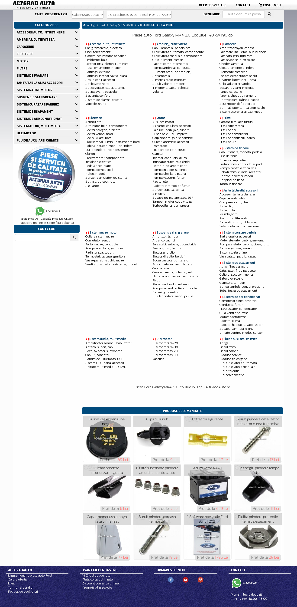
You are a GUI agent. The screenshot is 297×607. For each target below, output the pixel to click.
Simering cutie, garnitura (169, 80)
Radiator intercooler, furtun (171, 186)
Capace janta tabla (232, 198)
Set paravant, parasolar (101, 91)
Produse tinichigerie (233, 359)
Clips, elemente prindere (237, 67)
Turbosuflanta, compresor (170, 205)
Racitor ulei (160, 181)
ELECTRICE (25, 54)
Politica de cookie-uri (23, 591)
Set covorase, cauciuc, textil (105, 87)
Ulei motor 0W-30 (165, 347)
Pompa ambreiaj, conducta (171, 67)
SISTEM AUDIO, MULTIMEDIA (39, 126)
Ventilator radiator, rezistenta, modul (111, 264)
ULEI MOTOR (26, 133)
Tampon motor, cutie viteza (172, 201)
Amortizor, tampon (165, 236)
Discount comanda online (100, 583)
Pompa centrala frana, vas (238, 168)
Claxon (90, 153)
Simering (158, 193)
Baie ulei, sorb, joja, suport (170, 130)
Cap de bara (160, 268)
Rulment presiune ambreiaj (171, 72)
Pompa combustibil (99, 170)
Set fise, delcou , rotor (100, 181)
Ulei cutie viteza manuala (237, 367)
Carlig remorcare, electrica (103, 48)
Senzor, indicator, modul (237, 176)
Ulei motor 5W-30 (165, 355)
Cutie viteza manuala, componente (177, 56)
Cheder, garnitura (231, 64)
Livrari (12, 583)
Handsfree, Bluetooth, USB (104, 359)
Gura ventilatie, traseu (235, 313)
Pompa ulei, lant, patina (169, 173)
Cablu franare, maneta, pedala (241, 152)
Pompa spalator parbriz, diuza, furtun (245, 244)
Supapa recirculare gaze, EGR (173, 197)
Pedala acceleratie (98, 166)
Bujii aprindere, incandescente (106, 150)
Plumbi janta (228, 214)
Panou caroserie (231, 91)
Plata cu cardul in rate (97, 579)
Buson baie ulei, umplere (170, 134)
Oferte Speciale (212, 5)
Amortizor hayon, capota (237, 48)
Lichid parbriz (229, 351)
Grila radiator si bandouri (236, 84)
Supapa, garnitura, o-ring (236, 328)
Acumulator (93, 122)
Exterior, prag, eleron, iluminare (107, 64)
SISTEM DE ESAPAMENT (35, 111)
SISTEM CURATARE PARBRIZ (38, 104)
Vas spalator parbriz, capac (238, 256)
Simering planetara (165, 292)
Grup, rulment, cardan (167, 60)
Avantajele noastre (99, 570)
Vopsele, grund (95, 104)
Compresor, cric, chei (234, 202)
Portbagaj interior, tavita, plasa (106, 76)
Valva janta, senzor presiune (239, 226)
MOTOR (23, 61)
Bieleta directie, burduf (168, 256)
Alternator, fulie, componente (106, 126)
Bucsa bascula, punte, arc (170, 260)
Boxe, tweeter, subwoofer (103, 351)
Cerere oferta (17, 579)
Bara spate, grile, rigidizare (237, 60)
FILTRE (22, 68)
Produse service (231, 355)
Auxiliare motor (163, 122)
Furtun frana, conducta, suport (241, 164)
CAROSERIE (25, 47)
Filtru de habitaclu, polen (237, 138)
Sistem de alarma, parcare (103, 100)
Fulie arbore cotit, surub (169, 150)
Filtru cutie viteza (232, 126)
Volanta (157, 91)
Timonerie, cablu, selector (171, 87)
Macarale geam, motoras (237, 87)
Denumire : (212, 14)
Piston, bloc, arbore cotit (169, 166)
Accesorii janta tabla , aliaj (237, 194)
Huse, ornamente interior (103, 67)
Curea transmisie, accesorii (171, 142)
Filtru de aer (228, 130)
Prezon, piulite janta (234, 218)
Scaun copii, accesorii (100, 80)
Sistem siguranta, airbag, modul (241, 111)
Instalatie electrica (98, 162)
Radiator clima (230, 321)
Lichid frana (228, 347)
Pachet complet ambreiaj (170, 64)
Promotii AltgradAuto (97, 587)
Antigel (224, 343)
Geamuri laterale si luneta (238, 80)
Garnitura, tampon (232, 282)
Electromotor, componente (104, 158)
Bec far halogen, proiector (103, 130)
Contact (243, 5)
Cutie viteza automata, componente (178, 52)
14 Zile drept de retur (96, 575)
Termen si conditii (20, 587)
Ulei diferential (230, 371)
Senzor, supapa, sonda (168, 189)
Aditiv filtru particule (234, 266)
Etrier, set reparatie (233, 160)
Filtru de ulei (228, 142)
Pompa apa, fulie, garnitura (104, 248)
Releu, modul (95, 173)
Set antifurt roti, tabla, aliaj (238, 222)
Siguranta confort (97, 95)
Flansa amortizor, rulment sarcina (175, 276)
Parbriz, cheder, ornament (238, 95)
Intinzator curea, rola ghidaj (171, 162)
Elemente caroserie (233, 72)
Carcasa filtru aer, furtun (236, 122)
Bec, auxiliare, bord (98, 138)
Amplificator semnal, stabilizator (108, 343)
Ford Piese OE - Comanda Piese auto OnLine (47, 218)
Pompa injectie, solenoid (169, 170)
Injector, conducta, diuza (169, 158)
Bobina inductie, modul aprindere (108, 146)
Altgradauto (20, 570)
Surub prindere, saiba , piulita (172, 296)
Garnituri (158, 153)
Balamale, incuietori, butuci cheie (243, 52)
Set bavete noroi (97, 84)
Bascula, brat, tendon (167, 248)
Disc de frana (229, 156)
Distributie (159, 146)
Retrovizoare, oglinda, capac (239, 100)
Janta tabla (227, 210)
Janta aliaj (226, 206)
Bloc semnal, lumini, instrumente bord (112, 142)
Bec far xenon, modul (100, 134)
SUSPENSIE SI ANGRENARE (37, 97)
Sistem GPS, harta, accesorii (105, 363)
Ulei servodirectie (232, 375)
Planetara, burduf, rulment (171, 284)
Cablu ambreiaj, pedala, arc (171, 48)
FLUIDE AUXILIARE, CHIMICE (38, 140)
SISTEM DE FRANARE (32, 75)
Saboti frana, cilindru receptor (240, 172)
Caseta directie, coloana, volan (173, 272)
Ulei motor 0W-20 (165, 343)
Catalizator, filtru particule (238, 270)
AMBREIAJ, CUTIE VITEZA (36, 39)
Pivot (156, 280)
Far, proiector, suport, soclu (238, 76)
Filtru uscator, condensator (238, 308)
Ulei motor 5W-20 (165, 351)
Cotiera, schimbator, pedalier (105, 56)
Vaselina (158, 359)
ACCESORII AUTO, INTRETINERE (41, 32)
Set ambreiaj (161, 76)
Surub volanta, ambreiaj (169, 84)
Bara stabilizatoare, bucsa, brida (174, 244)
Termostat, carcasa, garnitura (105, 256)
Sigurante (92, 186)
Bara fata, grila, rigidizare (236, 56)
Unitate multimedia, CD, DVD (105, 367)
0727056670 (249, 582)
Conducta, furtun (231, 305)
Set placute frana (232, 180)
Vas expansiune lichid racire (104, 260)
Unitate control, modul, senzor (241, 332)
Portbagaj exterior (97, 72)
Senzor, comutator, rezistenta (106, 177)
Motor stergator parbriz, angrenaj (242, 240)
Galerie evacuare (231, 278)
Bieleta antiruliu (163, 252)
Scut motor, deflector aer (237, 104)
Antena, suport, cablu (100, 347)
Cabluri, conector (97, 355)
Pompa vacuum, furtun (168, 177)
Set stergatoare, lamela (236, 248)
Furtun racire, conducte (101, 244)
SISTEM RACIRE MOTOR (35, 90)
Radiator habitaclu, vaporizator (241, 325)
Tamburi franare (231, 184)
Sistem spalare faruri (234, 252)
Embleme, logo (96, 60)
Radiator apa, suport (99, 252)
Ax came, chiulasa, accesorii (171, 126)
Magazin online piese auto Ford (30, 575)
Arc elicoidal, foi (163, 240)
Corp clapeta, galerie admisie (172, 138)
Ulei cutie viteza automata (238, 363)
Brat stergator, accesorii (236, 236)
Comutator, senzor (98, 240)
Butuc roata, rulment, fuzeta (172, 264)
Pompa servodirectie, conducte (174, 288)
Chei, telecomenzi (98, 52)
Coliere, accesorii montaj (237, 274)
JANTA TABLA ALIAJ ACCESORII (40, 83)
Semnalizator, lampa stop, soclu (242, 107)
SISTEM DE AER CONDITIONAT (39, 119)
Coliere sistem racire (99, 236)
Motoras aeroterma (233, 317)
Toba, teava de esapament (238, 290)
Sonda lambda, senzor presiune (242, 286)
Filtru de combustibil (234, 134)
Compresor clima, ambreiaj (238, 301)
